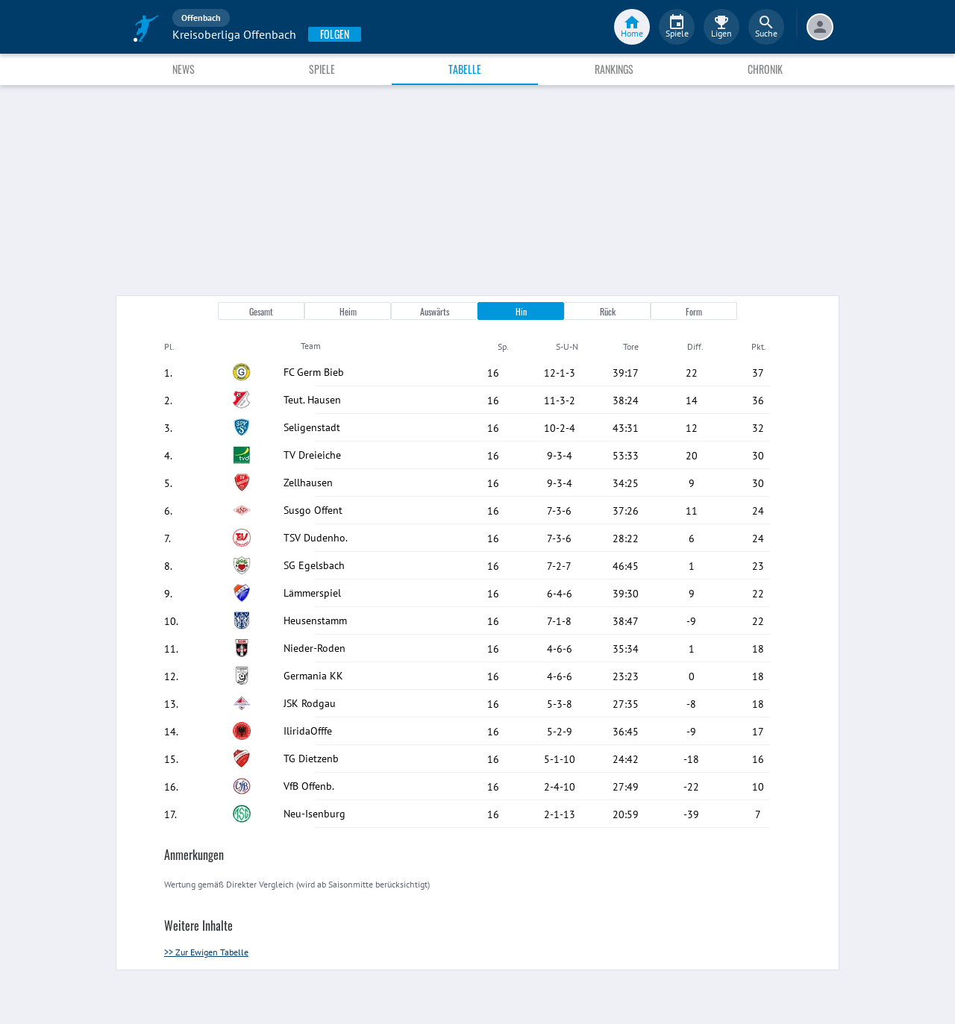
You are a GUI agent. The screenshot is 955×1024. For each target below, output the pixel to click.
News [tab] (183, 69)
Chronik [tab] (765, 69)
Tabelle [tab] (464, 69)
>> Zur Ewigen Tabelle (206, 952)
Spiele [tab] (322, 69)
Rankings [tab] (614, 69)
